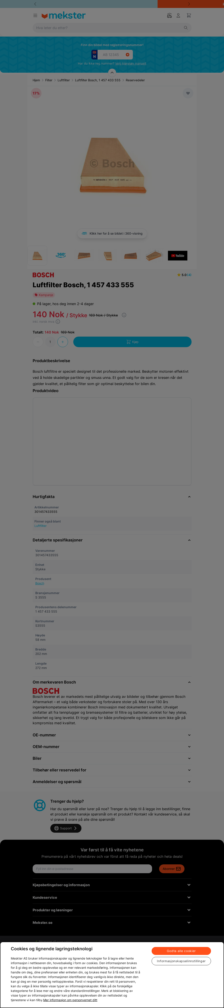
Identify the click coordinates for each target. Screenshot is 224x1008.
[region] (112, 975)
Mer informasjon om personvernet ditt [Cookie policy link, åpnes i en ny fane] (70, 1000)
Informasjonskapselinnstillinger (181, 961)
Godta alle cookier (181, 951)
